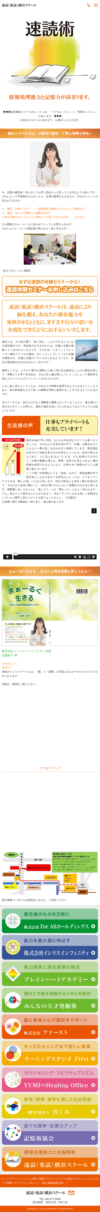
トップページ (11, 1178)
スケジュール (83, 1178)
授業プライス (47, 1178)
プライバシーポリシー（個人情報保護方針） (40, 1183)
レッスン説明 (29, 1178)
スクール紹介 (65, 1178)
